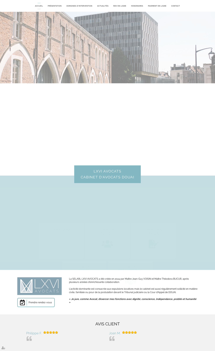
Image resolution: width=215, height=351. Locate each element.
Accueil (39, 6)
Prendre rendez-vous (40, 302)
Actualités (103, 6)
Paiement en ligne (157, 6)
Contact (175, 6)
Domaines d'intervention (79, 6)
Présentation (55, 6)
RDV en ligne (119, 6)
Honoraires (137, 6)
